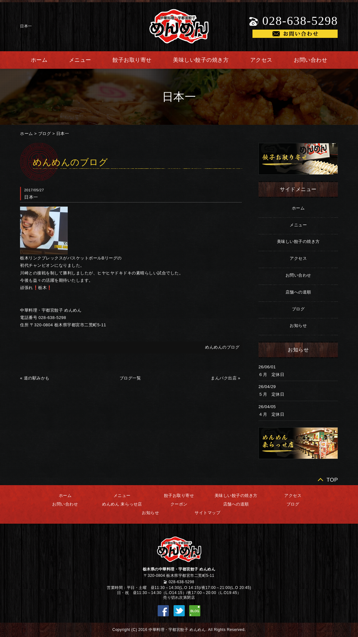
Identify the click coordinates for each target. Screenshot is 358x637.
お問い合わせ (310, 60)
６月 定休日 (271, 374)
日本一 (62, 133)
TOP (332, 480)
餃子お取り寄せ (132, 60)
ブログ (44, 133)
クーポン (179, 504)
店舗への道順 (298, 292)
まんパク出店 (224, 378)
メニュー (80, 60)
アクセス (261, 60)
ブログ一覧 (130, 378)
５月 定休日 (271, 394)
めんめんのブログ (222, 347)
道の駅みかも (37, 378)
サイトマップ (207, 512)
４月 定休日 (271, 414)
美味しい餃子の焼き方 (201, 60)
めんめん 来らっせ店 (122, 504)
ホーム (39, 60)
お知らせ (298, 325)
